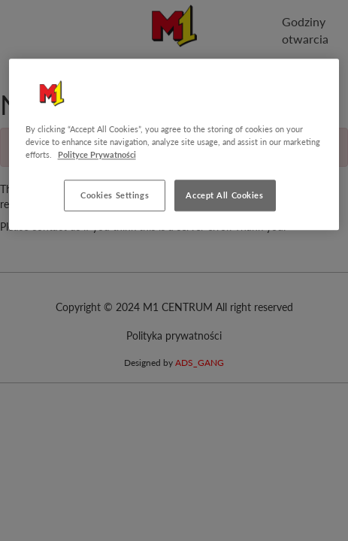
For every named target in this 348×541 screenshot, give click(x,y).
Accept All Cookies (224, 196)
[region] (174, 144)
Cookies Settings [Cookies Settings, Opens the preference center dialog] (114, 196)
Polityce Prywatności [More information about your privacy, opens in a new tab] (97, 154)
